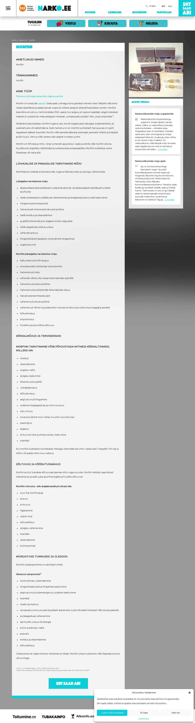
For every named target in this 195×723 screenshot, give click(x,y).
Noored (90, 12)
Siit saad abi (68, 683)
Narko (14, 40)
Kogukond (139, 12)
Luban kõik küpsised (112, 712)
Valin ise (175, 712)
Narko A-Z (23, 40)
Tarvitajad (164, 12)
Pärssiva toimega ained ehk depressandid (39, 96)
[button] (189, 692)
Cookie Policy (144, 718)
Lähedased (115, 12)
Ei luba (144, 712)
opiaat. (42, 103)
